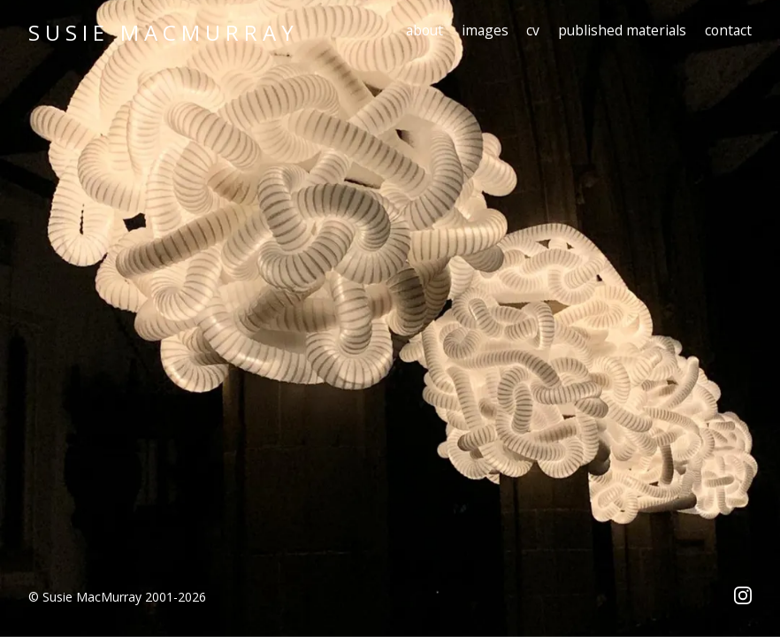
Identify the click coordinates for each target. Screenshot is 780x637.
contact (728, 30)
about (424, 30)
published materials (622, 30)
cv (532, 30)
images (485, 30)
